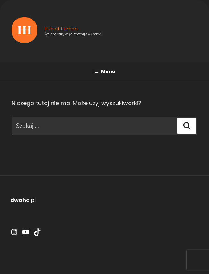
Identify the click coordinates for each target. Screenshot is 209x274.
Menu (104, 71)
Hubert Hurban (61, 29)
